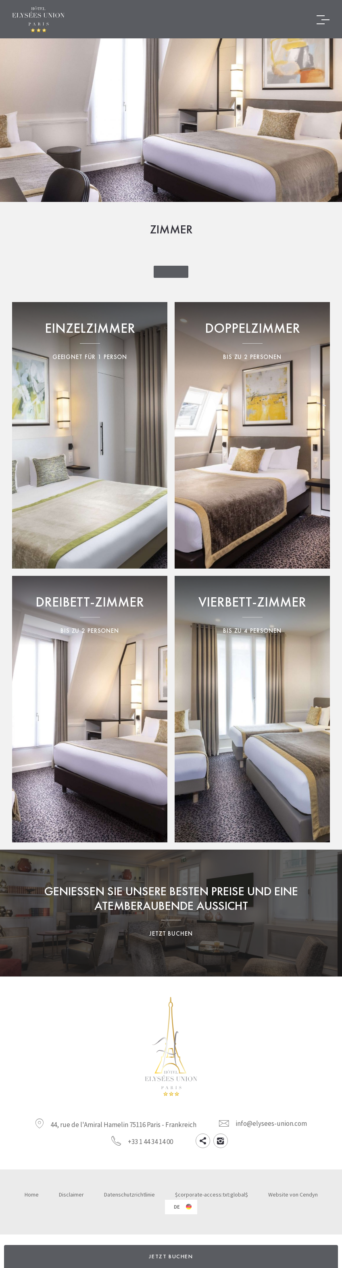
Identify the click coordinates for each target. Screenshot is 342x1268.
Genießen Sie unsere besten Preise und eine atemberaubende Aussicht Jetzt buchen (171, 913)
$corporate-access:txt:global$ (211, 1194)
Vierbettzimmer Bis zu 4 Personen (252, 709)
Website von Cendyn (293, 1194)
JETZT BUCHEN (171, 1256)
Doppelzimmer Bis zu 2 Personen (252, 435)
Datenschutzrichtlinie (129, 1194)
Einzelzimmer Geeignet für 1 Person (89, 435)
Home (32, 1194)
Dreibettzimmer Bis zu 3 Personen (89, 709)
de (176, 1207)
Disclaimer (71, 1194)
